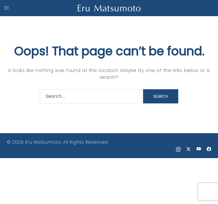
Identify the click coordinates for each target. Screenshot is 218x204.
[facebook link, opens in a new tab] (209, 149)
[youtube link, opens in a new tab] (198, 149)
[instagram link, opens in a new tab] (178, 149)
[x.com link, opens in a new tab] (188, 149)
